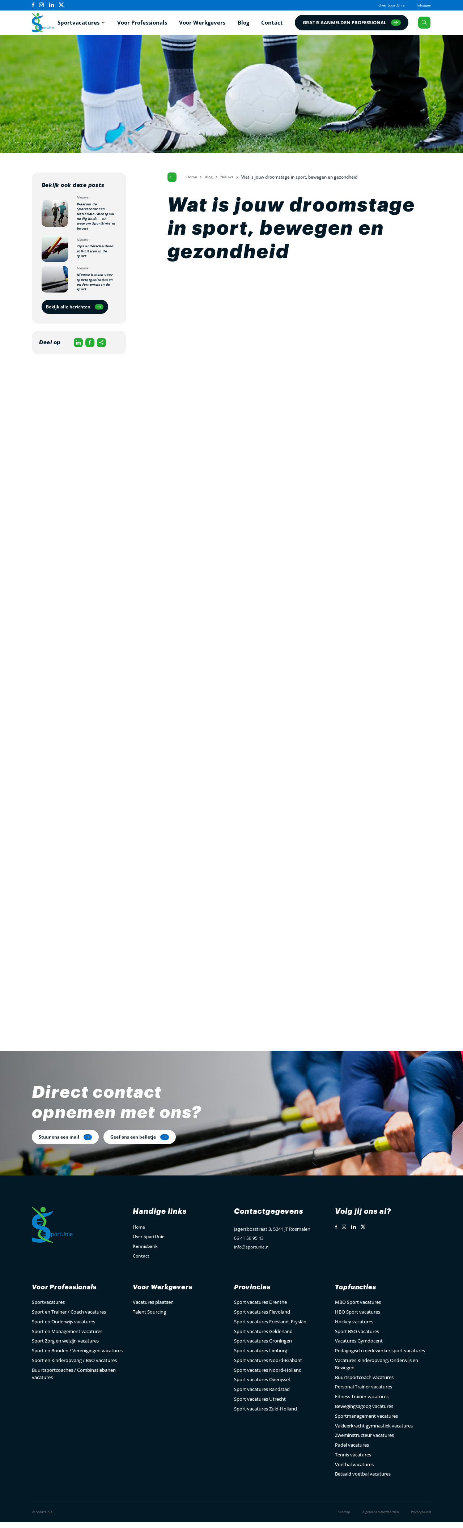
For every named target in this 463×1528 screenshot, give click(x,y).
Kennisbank (145, 1251)
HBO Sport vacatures (357, 1318)
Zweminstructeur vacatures (364, 1441)
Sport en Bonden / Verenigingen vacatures (77, 1356)
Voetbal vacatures (354, 1470)
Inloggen (422, 5)
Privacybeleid (419, 1517)
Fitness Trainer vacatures (361, 1402)
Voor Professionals (143, 23)
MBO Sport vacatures (358, 1308)
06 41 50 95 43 (249, 1244)
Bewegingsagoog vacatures (364, 1412)
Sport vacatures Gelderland (263, 1337)
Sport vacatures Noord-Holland (268, 1376)
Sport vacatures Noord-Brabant (268, 1366)
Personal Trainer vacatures (363, 1393)
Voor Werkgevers (203, 23)
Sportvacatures (80, 23)
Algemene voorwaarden (375, 1517)
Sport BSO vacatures (357, 1337)
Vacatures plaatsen (153, 1308)
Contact (273, 23)
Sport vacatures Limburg (260, 1356)
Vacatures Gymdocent (359, 1347)
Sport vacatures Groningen (263, 1347)
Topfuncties (358, 1293)
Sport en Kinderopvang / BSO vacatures (74, 1366)
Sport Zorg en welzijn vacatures (65, 1347)
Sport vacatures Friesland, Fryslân (270, 1327)
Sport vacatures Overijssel (262, 1385)
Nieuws (232, 180)
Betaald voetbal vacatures (363, 1480)
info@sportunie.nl (253, 1253)
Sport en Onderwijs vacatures (63, 1327)
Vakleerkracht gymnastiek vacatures (374, 1431)
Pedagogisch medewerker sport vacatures (380, 1356)
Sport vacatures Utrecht (260, 1405)
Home (193, 180)
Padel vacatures (352, 1451)
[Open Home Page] (44, 23)
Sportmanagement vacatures (366, 1422)
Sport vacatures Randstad (262, 1395)
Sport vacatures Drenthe (260, 1308)
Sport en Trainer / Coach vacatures (69, 1318)
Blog (244, 23)
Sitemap (336, 1517)
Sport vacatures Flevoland (262, 1318)
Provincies (254, 1293)
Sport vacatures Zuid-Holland (265, 1415)
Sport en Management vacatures (67, 1337)
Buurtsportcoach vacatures (364, 1383)
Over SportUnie (386, 5)
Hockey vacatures (354, 1327)
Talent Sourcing (149, 1318)
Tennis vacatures (353, 1460)
